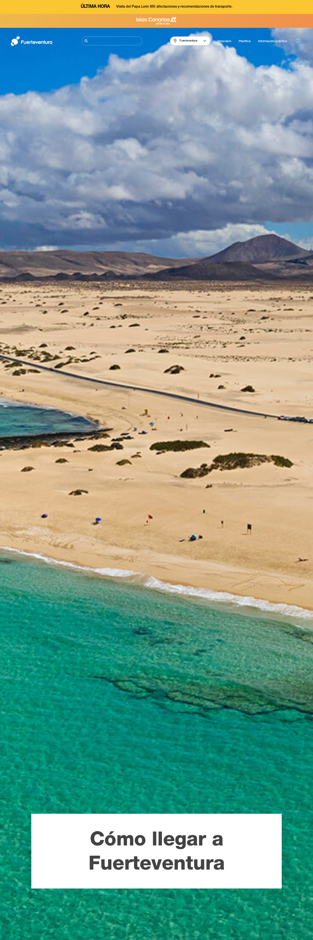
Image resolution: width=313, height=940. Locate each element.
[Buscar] (112, 41)
